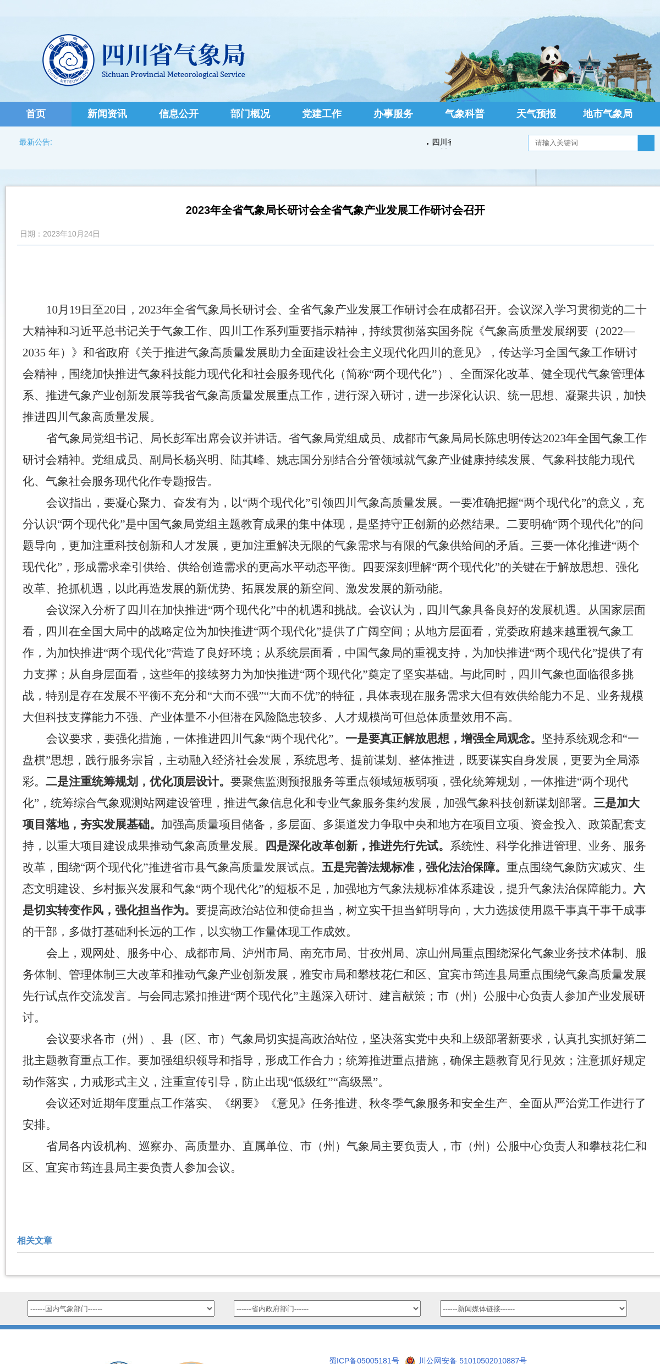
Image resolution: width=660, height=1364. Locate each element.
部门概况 (250, 113)
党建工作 (322, 113)
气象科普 (465, 113)
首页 (36, 113)
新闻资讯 (107, 113)
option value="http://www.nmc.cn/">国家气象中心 (121, 1308)
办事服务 (393, 113)
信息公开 (179, 113)
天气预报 (536, 113)
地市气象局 (607, 113)
